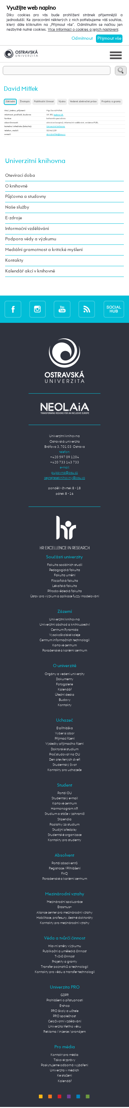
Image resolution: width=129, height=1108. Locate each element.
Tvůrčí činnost (65, 956)
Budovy (65, 700)
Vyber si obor (64, 733)
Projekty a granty (111, 101)
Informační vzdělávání (27, 229)
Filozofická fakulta (64, 580)
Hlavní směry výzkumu (64, 946)
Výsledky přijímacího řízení (64, 743)
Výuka (61, 101)
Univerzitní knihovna (55, 126)
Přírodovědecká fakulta (64, 591)
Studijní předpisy (64, 829)
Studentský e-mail (65, 798)
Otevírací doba (20, 175)
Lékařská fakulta (64, 586)
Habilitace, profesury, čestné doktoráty (64, 917)
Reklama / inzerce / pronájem (64, 1031)
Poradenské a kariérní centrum (64, 650)
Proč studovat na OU (64, 754)
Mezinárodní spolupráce (65, 902)
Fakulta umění (64, 575)
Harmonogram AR (64, 808)
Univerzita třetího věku (64, 1026)
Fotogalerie (64, 684)
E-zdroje (13, 218)
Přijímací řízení (65, 738)
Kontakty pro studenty (64, 840)
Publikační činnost (44, 101)
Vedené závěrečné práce (83, 101)
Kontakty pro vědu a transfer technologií (65, 972)
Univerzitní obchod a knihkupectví (65, 624)
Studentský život (65, 765)
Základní (10, 101)
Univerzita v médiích (64, 1070)
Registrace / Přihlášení (64, 868)
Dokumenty (64, 679)
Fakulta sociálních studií (64, 565)
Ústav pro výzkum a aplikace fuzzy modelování (64, 596)
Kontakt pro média (64, 1055)
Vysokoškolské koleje (64, 635)
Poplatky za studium (64, 824)
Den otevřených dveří (64, 759)
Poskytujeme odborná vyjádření (64, 1065)
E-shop (65, 1006)
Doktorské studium (64, 749)
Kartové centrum (64, 645)
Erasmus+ (64, 907)
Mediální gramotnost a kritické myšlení (44, 250)
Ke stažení (64, 1075)
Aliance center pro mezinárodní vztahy (64, 912)
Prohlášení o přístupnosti (64, 1000)
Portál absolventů (65, 863)
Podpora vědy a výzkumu (30, 239)
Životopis (25, 101)
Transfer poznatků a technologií (64, 967)
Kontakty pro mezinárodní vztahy (64, 923)
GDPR (65, 995)
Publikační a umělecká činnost (65, 951)
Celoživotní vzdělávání (64, 1021)
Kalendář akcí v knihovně (30, 271)
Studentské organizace (65, 835)
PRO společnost (64, 1016)
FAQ (64, 873)
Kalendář (65, 689)
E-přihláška (64, 728)
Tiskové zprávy (64, 1060)
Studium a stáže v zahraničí (65, 814)
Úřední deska (64, 694)
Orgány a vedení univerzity (65, 674)
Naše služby (17, 207)
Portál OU (64, 793)
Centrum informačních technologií (64, 640)
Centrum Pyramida (64, 630)
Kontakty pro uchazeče (64, 770)
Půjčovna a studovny (25, 196)
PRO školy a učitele (64, 1011)
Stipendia (64, 819)
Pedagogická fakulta (64, 570)
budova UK (58, 115)
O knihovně (16, 186)
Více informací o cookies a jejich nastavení (83, 30)
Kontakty (14, 260)
